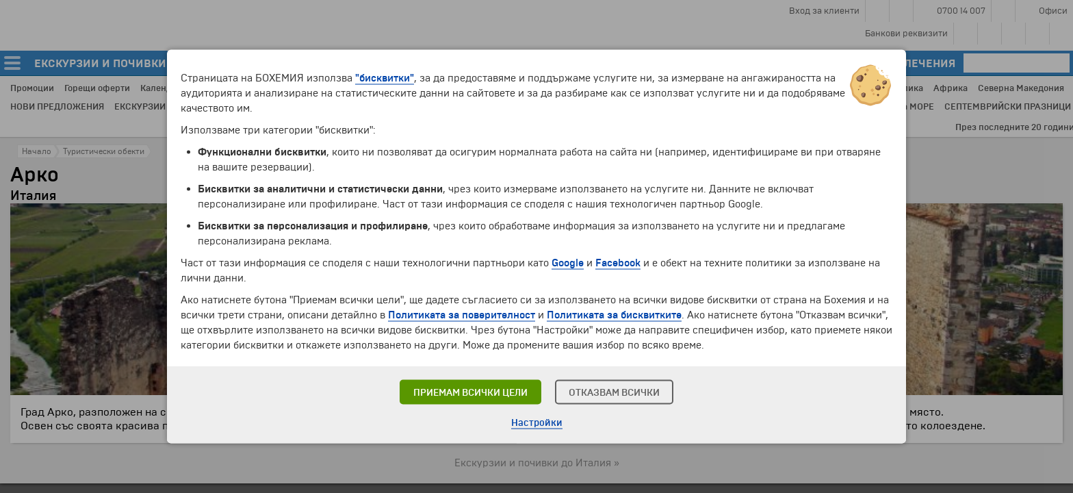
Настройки (537, 423)
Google (568, 263)
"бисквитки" (384, 78)
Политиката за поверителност (461, 315)
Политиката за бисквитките (614, 315)
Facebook (618, 263)
